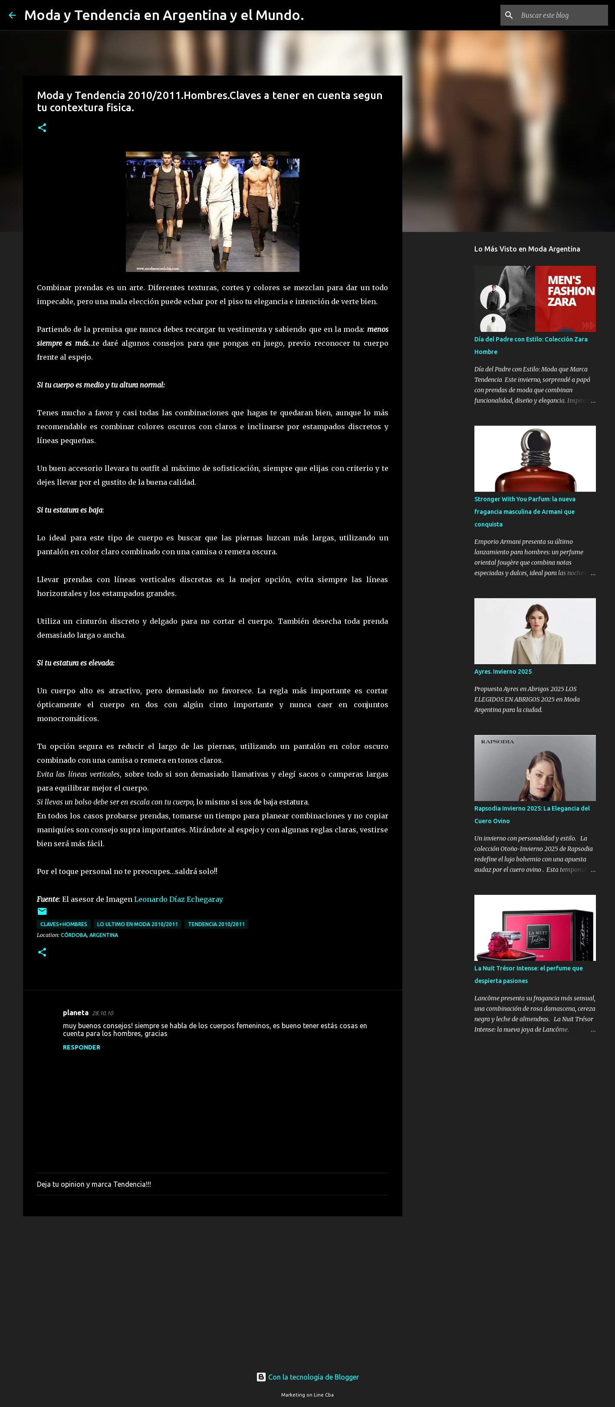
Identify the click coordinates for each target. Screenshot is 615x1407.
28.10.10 (102, 1013)
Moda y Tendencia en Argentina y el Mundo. (164, 15)
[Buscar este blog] (562, 15)
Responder (81, 1047)
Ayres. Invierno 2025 (503, 671)
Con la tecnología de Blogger (307, 1377)
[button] (42, 128)
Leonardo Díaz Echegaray (178, 899)
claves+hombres (63, 924)
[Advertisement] (213, 1290)
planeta (76, 1012)
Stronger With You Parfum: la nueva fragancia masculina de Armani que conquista (525, 512)
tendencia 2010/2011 (216, 924)
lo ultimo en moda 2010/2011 (137, 924)
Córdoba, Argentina (89, 935)
